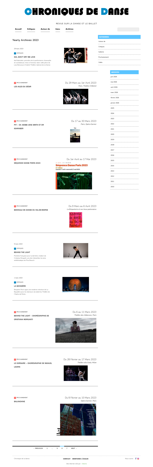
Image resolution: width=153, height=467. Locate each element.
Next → (74, 448)
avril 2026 (114, 87)
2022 (112, 124)
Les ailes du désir (22, 87)
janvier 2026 (115, 103)
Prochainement (22, 83)
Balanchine (19, 401)
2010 (112, 187)
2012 (112, 176)
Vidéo (100, 62)
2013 (112, 171)
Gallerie (101, 52)
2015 (112, 160)
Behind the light (22, 252)
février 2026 (115, 98)
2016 (112, 155)
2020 (112, 134)
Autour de (45, 29)
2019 (112, 140)
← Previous (38, 448)
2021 (112, 129)
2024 (112, 113)
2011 (112, 181)
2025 (112, 108)
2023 (112, 119)
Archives (69, 29)
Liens (57, 29)
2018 (112, 145)
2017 (112, 150)
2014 (112, 166)
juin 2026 (114, 77)
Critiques (31, 29)
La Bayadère (20, 286)
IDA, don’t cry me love (24, 57)
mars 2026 (114, 92)
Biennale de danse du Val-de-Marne (31, 210)
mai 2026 (114, 82)
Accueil (18, 29)
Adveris (84, 464)
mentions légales (80, 459)
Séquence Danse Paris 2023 (27, 163)
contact (66, 459)
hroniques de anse (76, 16)
